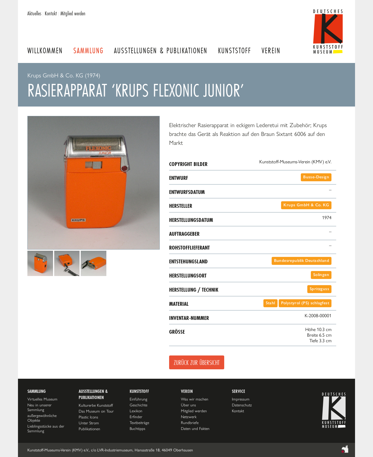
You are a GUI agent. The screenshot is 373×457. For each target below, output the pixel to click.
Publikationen (89, 428)
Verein (271, 50)
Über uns (188, 405)
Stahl (270, 302)
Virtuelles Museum (42, 399)
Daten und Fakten (195, 428)
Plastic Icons (88, 417)
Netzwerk (189, 416)
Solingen (321, 274)
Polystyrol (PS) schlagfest (305, 302)
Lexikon (136, 410)
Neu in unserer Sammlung (39, 407)
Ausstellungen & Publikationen (160, 50)
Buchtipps (137, 428)
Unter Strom (89, 423)
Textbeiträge (139, 422)
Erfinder (136, 416)
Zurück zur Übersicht (196, 362)
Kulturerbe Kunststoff (96, 405)
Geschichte (138, 405)
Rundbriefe (190, 422)
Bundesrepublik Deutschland (301, 260)
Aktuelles (34, 13)
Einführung (138, 399)
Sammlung (88, 50)
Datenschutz (242, 405)
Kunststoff (234, 50)
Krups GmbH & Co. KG (306, 204)
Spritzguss (319, 288)
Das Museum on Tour (96, 411)
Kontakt (51, 13)
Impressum (241, 399)
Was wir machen (194, 399)
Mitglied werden (72, 13)
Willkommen (45, 50)
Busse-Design (316, 177)
